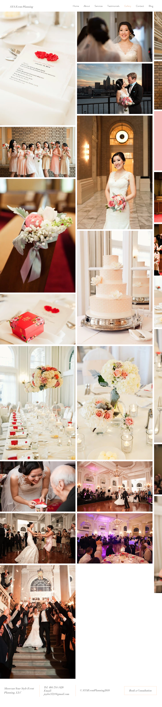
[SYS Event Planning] (21, 6)
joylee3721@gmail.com (56, 694)
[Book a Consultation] (140, 690)
